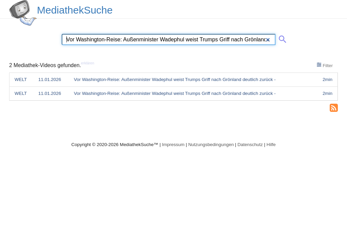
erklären (87, 63)
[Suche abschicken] (281, 38)
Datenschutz (250, 144)
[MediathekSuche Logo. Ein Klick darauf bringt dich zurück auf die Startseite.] (23, 13)
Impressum (173, 144)
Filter (325, 65)
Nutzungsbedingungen (211, 144)
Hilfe (271, 144)
